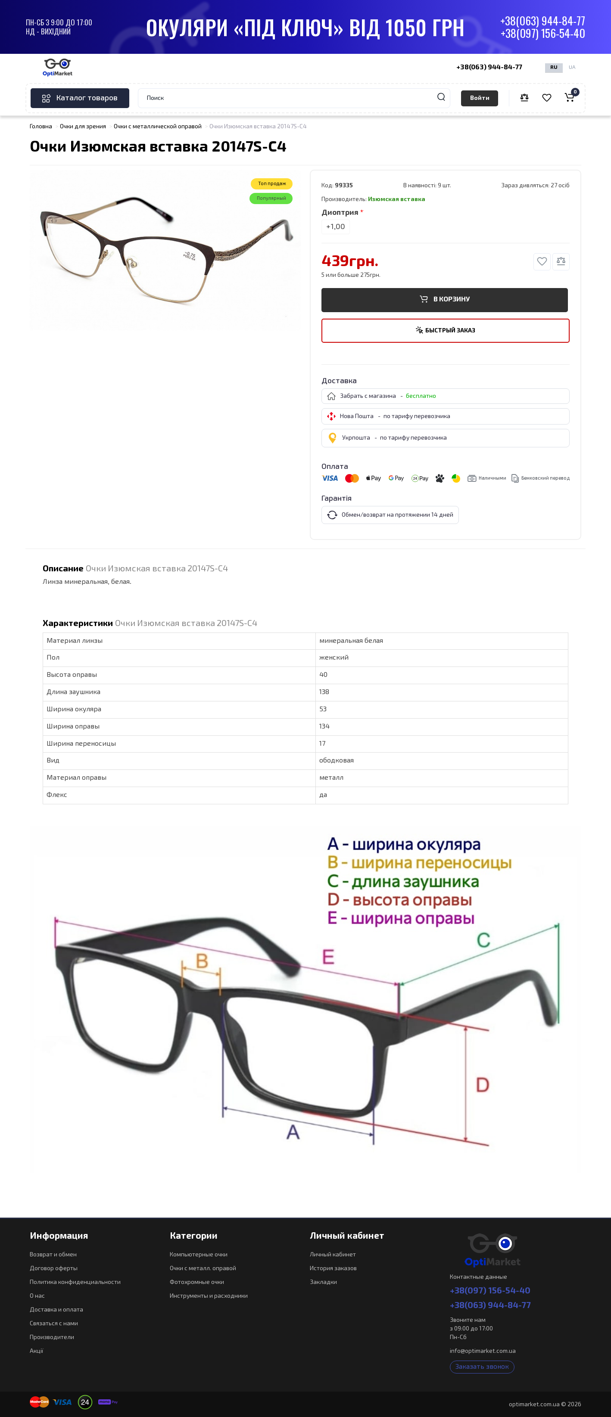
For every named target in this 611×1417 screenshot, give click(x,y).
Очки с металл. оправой (203, 1268)
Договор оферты (54, 1268)
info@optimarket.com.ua (483, 1351)
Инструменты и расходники (209, 1296)
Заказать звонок (482, 1367)
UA (572, 67)
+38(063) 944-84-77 (542, 21)
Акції (37, 1351)
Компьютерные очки (199, 1255)
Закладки (323, 1282)
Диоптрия (339, 213)
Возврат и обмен (53, 1255)
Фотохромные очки (197, 1282)
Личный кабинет (333, 1255)
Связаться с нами (54, 1324)
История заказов (333, 1268)
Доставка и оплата (56, 1310)
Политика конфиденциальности (75, 1282)
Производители (52, 1337)
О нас (37, 1296)
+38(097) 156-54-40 (543, 33)
